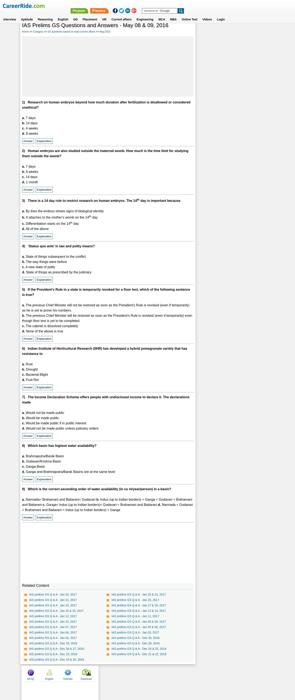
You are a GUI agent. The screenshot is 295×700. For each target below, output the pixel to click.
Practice (207, 6)
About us (109, 673)
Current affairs (121, 14)
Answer (28, 141)
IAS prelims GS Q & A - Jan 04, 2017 (53, 632)
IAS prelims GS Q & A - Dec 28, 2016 (135, 643)
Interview (9, 14)
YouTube (177, 673)
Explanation (44, 141)
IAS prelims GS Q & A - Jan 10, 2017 (53, 621)
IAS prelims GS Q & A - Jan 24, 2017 (53, 594)
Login (221, 14)
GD (75, 14)
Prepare (187, 6)
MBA (173, 14)
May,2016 (105, 31)
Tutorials (243, 31)
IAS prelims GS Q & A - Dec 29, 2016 (53, 643)
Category (38, 31)
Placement (90, 14)
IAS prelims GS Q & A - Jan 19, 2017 (53, 605)
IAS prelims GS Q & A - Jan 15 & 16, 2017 (56, 610)
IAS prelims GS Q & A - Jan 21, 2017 (53, 600)
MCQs (205, 31)
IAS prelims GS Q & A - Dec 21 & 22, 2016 (138, 654)
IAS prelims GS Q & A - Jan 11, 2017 (135, 616)
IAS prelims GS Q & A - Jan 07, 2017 (53, 627)
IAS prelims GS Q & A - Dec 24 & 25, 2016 (138, 648)
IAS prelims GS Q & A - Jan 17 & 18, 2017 (138, 605)
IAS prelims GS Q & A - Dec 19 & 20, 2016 (56, 659)
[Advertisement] (108, 66)
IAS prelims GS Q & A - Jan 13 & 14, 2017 (138, 610)
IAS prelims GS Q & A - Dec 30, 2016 (135, 638)
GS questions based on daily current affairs (71, 31)
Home (25, 31)
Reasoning (45, 14)
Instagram (193, 673)
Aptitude (27, 14)
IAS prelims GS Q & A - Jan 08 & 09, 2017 (138, 621)
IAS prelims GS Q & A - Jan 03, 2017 (135, 632)
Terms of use (145, 673)
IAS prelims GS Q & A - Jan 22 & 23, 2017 (138, 594)
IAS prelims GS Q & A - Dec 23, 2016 (53, 654)
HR (104, 14)
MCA (161, 14)
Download (261, 31)
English (63, 14)
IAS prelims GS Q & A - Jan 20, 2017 (135, 600)
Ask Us (162, 673)
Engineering (145, 14)
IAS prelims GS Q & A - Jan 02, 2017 (53, 638)
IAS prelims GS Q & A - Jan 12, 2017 (53, 616)
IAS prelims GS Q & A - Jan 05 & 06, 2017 (138, 627)
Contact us (126, 673)
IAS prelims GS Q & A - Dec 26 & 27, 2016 (56, 648)
